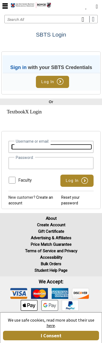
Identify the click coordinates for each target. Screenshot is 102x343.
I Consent (51, 335)
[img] (18, 293)
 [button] (5, 5)
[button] (77, 181)
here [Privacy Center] (51, 325)
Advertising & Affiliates (51, 238)
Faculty (25, 180)
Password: (25, 157)
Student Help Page (51, 270)
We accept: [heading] (51, 282)
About (51, 218)
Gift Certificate (51, 231)
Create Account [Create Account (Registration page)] (51, 225)
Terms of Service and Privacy (51, 251)
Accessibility (51, 257)
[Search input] (51, 19)
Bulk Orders (51, 264)
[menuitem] (86, 5)
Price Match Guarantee (51, 244)
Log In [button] (52, 82)
